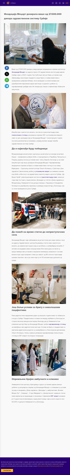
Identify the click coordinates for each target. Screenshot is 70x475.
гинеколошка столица (19, 135)
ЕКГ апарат (55, 396)
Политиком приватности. (56, 466)
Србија (13, 3)
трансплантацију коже (49, 177)
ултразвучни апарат (42, 171)
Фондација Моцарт (18, 72)
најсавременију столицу (57, 324)
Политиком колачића (43, 466)
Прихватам (7, 470)
